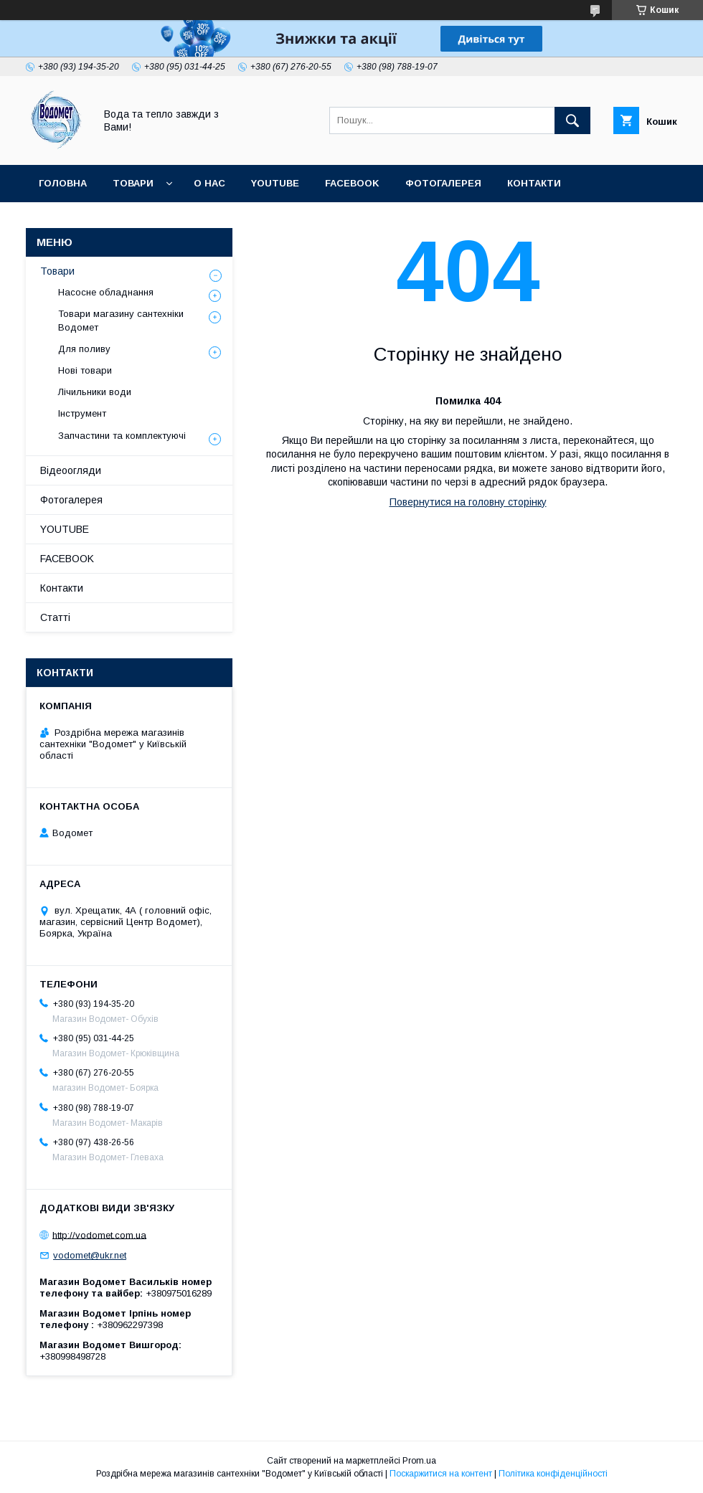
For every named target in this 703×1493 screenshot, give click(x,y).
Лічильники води (94, 392)
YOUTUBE (275, 183)
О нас (209, 183)
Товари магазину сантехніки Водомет (121, 320)
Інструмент (82, 413)
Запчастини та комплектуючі (122, 435)
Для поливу (84, 348)
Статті (197, 220)
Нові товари (85, 370)
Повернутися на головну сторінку (468, 502)
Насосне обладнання (106, 292)
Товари (133, 183)
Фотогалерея (443, 183)
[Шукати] (572, 120)
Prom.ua (419, 1461)
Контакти (534, 183)
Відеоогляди (70, 470)
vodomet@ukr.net (89, 1255)
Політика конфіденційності (553, 1474)
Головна (63, 183)
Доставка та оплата (96, 220)
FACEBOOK (352, 183)
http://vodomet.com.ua (99, 1234)
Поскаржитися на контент (441, 1474)
